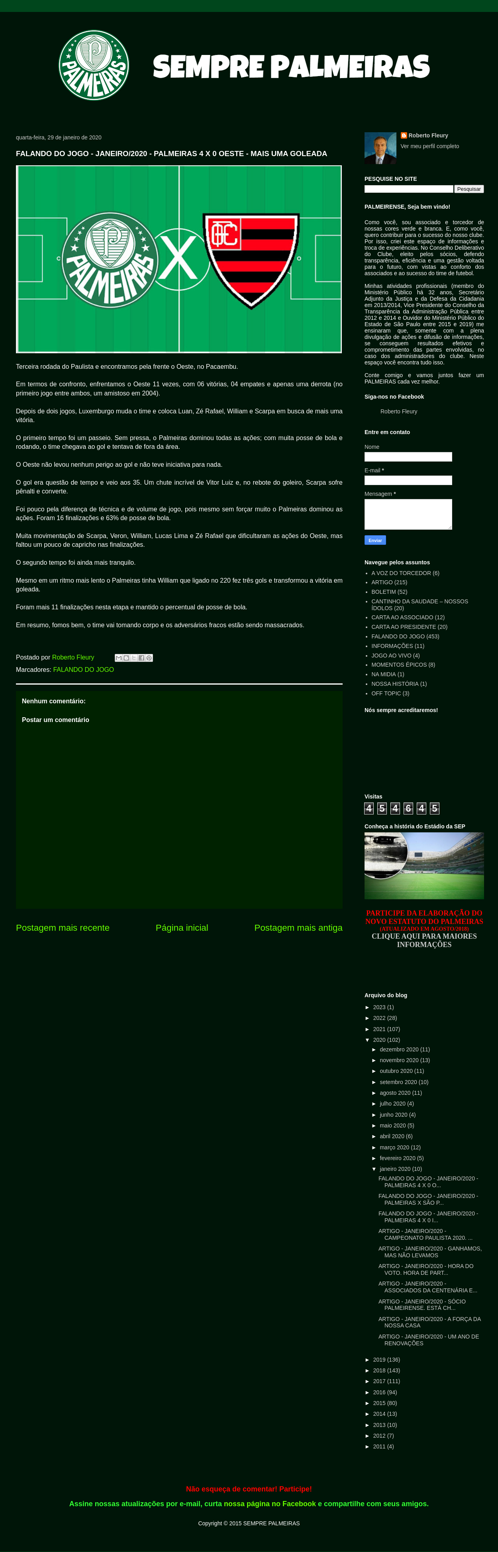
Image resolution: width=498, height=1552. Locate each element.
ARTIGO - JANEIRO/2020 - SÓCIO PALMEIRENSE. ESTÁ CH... (422, 1304)
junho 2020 (394, 1115)
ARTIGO (382, 582)
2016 (380, 1392)
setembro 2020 (399, 1082)
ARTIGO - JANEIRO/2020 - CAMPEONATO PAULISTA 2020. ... (425, 1234)
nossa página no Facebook (270, 1504)
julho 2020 (393, 1103)
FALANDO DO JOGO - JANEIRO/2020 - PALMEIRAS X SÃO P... (428, 1199)
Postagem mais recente (63, 928)
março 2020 (395, 1147)
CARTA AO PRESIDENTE (404, 627)
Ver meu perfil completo (430, 146)
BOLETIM (384, 592)
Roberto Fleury (429, 135)
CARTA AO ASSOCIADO (402, 617)
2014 (380, 1414)
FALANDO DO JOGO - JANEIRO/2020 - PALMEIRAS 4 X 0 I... (428, 1216)
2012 (380, 1436)
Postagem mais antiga (298, 928)
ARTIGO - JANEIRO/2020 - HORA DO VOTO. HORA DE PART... (426, 1269)
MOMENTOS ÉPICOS (399, 665)
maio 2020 (393, 1125)
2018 (380, 1370)
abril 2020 (393, 1136)
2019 (380, 1359)
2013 (380, 1425)
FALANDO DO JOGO (83, 669)
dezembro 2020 (400, 1049)
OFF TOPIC (386, 693)
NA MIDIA (384, 674)
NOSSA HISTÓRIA (395, 684)
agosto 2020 (396, 1093)
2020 (380, 1040)
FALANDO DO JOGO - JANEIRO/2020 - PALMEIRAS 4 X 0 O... (428, 1181)
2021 (380, 1029)
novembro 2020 (400, 1060)
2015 (380, 1403)
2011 (380, 1446)
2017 (380, 1381)
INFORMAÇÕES (392, 646)
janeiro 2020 (396, 1169)
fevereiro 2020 (398, 1158)
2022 (380, 1018)
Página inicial (182, 928)
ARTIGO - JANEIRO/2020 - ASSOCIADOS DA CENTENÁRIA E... (427, 1287)
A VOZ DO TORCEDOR (401, 573)
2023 (380, 1007)
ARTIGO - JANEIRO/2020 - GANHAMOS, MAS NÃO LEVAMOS (430, 1251)
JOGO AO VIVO (392, 655)
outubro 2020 (397, 1071)
